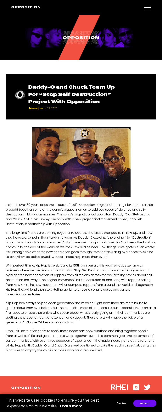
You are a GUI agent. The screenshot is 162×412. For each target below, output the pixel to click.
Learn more (71, 406)
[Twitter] (147, 389)
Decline (121, 403)
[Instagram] (136, 389)
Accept (144, 403)
